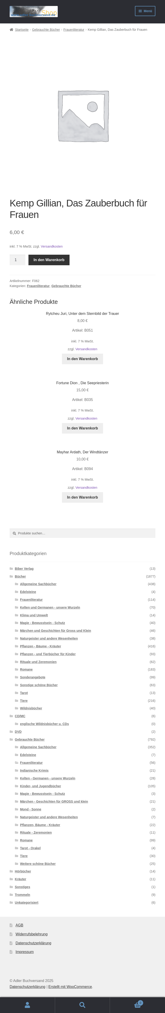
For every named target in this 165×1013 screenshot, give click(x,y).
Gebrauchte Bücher (46, 29)
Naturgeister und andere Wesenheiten (49, 638)
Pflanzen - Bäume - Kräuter (40, 646)
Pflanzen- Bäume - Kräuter (40, 825)
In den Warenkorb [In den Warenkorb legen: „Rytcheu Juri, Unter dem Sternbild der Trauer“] (82, 359)
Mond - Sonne (30, 809)
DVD (18, 732)
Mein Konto (27, 1005)
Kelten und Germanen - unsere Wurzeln (50, 607)
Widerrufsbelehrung (32, 934)
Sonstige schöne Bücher (39, 685)
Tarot (24, 693)
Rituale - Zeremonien (36, 832)
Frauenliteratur (73, 29)
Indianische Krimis (34, 770)
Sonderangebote (32, 677)
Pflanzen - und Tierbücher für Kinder (48, 654)
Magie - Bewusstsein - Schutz (42, 623)
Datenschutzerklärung (33, 943)
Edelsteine (28, 592)
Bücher (20, 576)
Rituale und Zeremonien (38, 662)
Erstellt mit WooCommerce (70, 987)
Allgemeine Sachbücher (38, 584)
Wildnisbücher (31, 708)
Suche (82, 1005)
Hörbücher (23, 871)
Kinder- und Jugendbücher (40, 786)
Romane (26, 669)
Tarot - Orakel (30, 848)
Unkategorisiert (27, 902)
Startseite (21, 29)
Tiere (24, 701)
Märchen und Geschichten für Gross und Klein (55, 630)
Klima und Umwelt (34, 615)
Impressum (25, 952)
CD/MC (20, 716)
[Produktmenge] (17, 260)
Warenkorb (126, 1002)
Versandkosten (52, 246)
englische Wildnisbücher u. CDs (44, 724)
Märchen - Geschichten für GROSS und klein (54, 801)
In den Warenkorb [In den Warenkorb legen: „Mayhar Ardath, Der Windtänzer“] (82, 497)
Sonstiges (22, 887)
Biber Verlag (24, 568)
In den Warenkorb (49, 260)
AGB (19, 925)
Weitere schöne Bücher (38, 864)
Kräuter (20, 879)
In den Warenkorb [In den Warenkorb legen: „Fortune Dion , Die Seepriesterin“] (82, 428)
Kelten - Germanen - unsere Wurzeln (47, 778)
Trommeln (22, 895)
